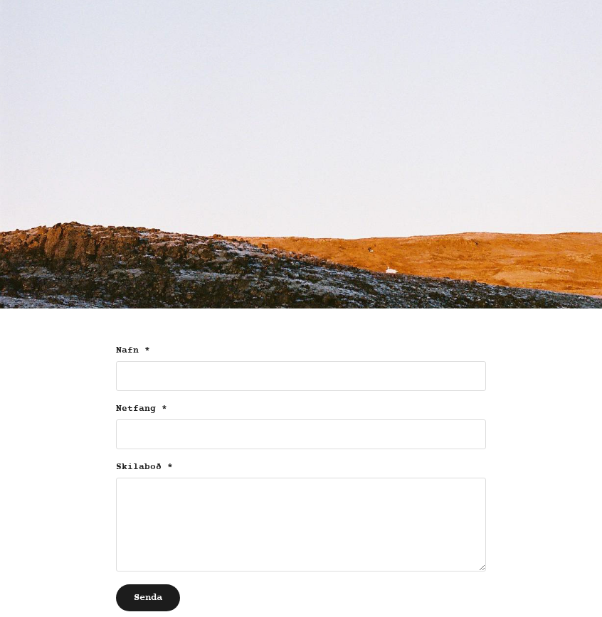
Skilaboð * (144, 467)
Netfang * (141, 409)
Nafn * (133, 350)
